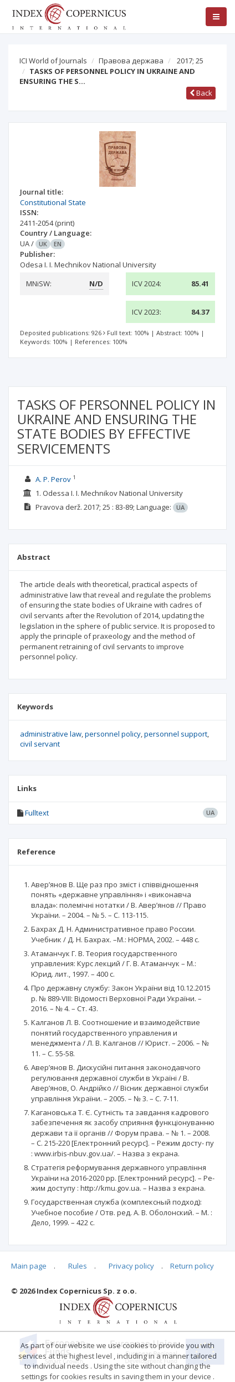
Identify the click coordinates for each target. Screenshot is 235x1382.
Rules (77, 1266)
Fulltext (37, 813)
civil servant (40, 744)
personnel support (175, 734)
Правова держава (131, 61)
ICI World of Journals (53, 61)
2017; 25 (190, 61)
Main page (29, 1266)
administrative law (50, 734)
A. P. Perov (53, 479)
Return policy (192, 1266)
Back (201, 93)
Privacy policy (131, 1266)
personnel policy (113, 734)
